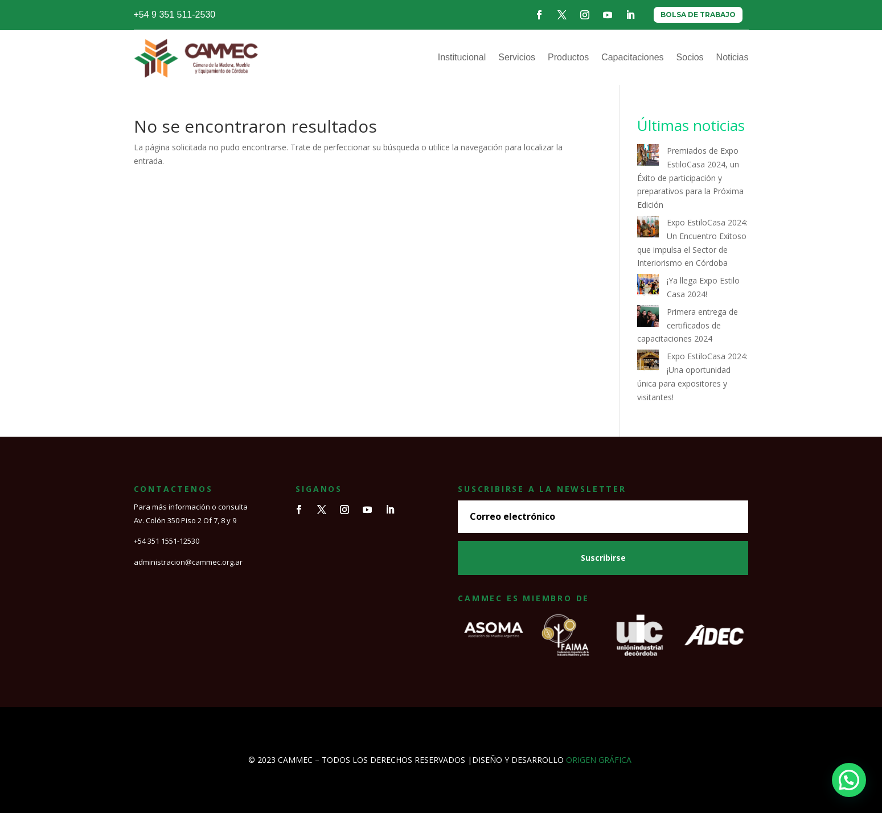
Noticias (732, 57)
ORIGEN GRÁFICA (598, 759)
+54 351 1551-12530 (166, 541)
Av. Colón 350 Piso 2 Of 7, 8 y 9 (185, 520)
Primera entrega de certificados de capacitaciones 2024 (687, 325)
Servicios (516, 57)
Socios (690, 57)
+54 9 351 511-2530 (175, 14)
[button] (849, 780)
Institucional (462, 57)
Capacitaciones (632, 57)
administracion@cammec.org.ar (188, 562)
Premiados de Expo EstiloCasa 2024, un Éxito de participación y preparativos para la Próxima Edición (690, 177)
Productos (568, 57)
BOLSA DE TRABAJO (698, 14)
